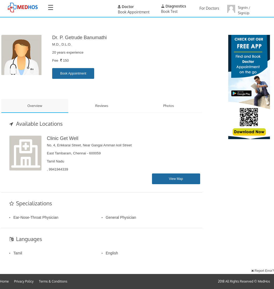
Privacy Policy (24, 281)
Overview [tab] (34, 105)
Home (4, 281)
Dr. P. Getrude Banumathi (79, 37)
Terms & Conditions (53, 281)
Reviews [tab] (101, 105)
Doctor (126, 6)
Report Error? (262, 271)
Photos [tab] (168, 105)
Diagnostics (173, 6)
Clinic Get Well (62, 138)
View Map (176, 179)
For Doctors (209, 8)
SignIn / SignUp (244, 10)
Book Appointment (73, 73)
